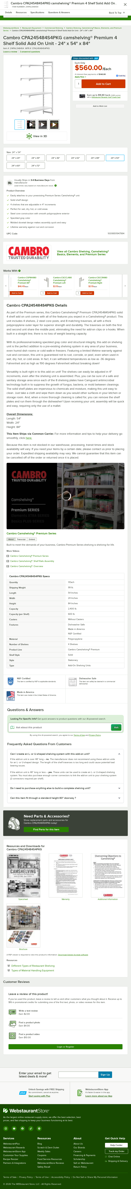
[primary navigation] (10, 5)
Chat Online (112, 1156)
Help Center (116, 1145)
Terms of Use (79, 735)
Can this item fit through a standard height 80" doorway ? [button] (43, 798)
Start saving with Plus (39, 1096)
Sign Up (105, 1074)
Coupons (41, 1155)
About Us (78, 1144)
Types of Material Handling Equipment (42, 970)
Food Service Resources (49, 1159)
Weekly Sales (43, 1151)
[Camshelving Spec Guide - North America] (23, 876)
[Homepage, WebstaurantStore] (66, 6)
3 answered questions (30, 51)
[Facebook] (22, 1128)
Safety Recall (43, 1167)
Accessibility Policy (60, 1177)
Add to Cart (17, 293)
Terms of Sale (10, 1177)
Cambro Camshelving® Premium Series (31, 533)
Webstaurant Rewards (14, 1147)
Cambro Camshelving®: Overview (26, 566)
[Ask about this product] (65, 727)
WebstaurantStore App (14, 1151)
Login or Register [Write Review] (65, 1046)
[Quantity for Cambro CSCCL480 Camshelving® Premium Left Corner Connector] (43, 293)
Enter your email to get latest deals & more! (35, 1074)
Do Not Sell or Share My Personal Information (95, 1177)
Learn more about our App (98, 1096)
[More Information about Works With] (19, 270)
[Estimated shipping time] (55, 185)
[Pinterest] (39, 1128)
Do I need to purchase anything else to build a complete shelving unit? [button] (50, 788)
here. (29, 438)
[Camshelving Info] (107, 876)
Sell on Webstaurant (83, 1163)
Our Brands (79, 1147)
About (11, 539)
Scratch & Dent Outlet (48, 1147)
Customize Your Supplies (15, 1155)
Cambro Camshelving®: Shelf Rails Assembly (32, 561)
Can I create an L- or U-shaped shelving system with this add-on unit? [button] (50, 754)
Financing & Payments (85, 1155)
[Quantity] (78, 83)
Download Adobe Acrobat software (73, 955)
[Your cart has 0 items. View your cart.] (123, 6)
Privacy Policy (95, 735)
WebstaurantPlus (11, 1144)
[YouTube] (14, 1128)
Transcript (21, 539)
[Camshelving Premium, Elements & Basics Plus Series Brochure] (23, 926)
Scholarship (79, 1159)
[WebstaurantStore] (43, 1110)
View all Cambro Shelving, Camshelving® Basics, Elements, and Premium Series (83, 253)
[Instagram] (5, 1128)
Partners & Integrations (14, 1163)
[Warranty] (65, 876)
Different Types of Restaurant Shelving (42, 965)
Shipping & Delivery (116, 1161)
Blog (39, 1144)
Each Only (80, 63)
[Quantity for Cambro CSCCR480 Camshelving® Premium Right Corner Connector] (78, 293)
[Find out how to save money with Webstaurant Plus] (6, 278)
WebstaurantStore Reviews (50, 1163)
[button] (19, 124)
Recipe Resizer (10, 1159)
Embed (32, 539)
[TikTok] (30, 1128)
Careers (77, 1151)
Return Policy (80, 1167)
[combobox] (65, 14)
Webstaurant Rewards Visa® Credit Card (106, 97)
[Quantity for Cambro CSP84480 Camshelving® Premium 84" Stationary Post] (7, 293)
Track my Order (116, 1151)
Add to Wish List (100, 106)
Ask (116, 727)
